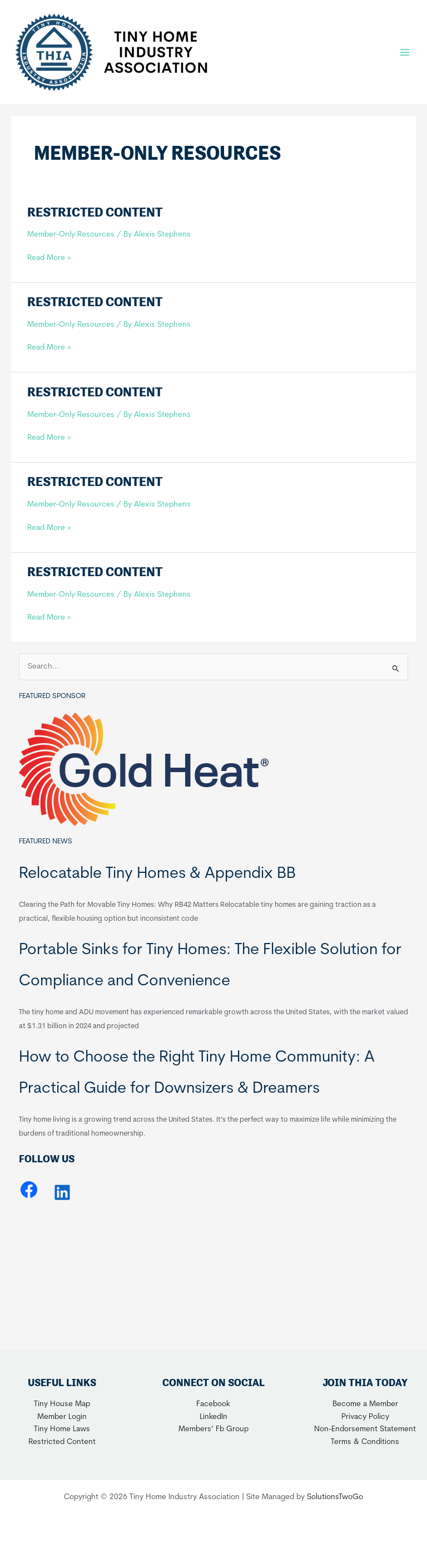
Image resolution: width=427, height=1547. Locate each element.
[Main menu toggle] (405, 52)
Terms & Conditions (365, 1442)
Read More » (49, 258)
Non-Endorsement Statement (365, 1429)
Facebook (213, 1404)
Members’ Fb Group (213, 1429)
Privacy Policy (365, 1417)
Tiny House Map (62, 1404)
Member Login (62, 1417)
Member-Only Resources (71, 234)
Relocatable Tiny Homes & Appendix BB (157, 874)
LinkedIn (213, 1417)
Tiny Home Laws (62, 1429)
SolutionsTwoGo (335, 1497)
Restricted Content (94, 212)
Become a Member (365, 1404)
